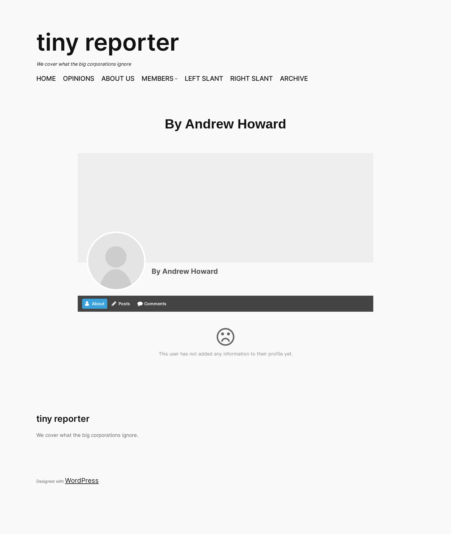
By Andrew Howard (185, 271)
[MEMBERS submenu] (176, 78)
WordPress (82, 480)
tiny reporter (107, 42)
